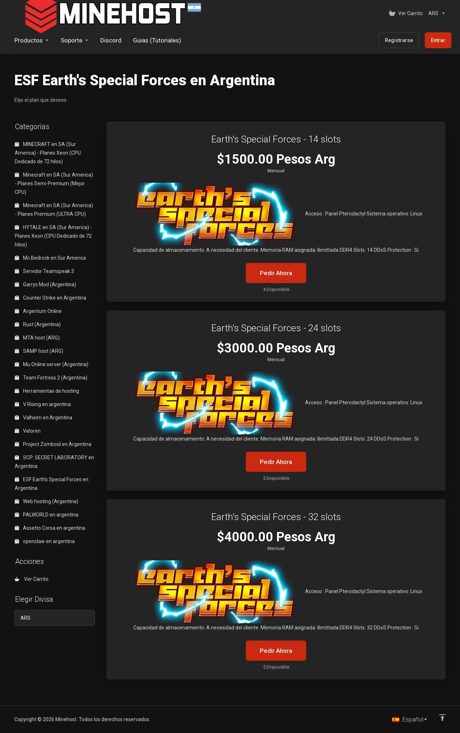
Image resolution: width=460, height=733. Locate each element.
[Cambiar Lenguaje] (409, 719)
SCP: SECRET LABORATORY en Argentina (54, 462)
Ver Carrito (32, 579)
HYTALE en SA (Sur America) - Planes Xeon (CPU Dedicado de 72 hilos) (53, 235)
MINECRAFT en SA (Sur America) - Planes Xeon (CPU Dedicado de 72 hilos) (48, 152)
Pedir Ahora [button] (276, 273)
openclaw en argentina (45, 541)
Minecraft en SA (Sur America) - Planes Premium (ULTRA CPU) (54, 209)
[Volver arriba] (442, 717)
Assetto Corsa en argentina (50, 528)
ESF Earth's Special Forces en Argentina (51, 484)
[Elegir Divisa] (436, 13)
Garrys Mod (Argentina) (45, 284)
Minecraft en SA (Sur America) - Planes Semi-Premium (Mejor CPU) (54, 183)
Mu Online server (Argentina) (51, 364)
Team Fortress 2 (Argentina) (51, 378)
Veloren (28, 431)
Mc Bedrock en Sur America (50, 258)
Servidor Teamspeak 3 (44, 271)
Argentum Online (38, 311)
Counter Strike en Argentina (50, 298)
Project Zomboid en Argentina (53, 444)
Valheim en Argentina (43, 417)
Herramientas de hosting (47, 391)
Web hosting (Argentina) (46, 501)
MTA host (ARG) (37, 338)
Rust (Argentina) (38, 324)
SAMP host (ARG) (39, 351)
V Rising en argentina (43, 404)
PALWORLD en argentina (46, 515)
